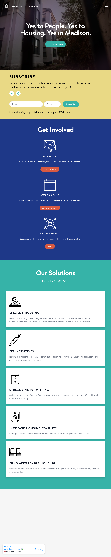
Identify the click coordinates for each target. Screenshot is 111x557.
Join (49, 246)
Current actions (50, 169)
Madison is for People (25, 6)
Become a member (55, 44)
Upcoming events (50, 207)
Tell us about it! (68, 112)
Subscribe (70, 104)
